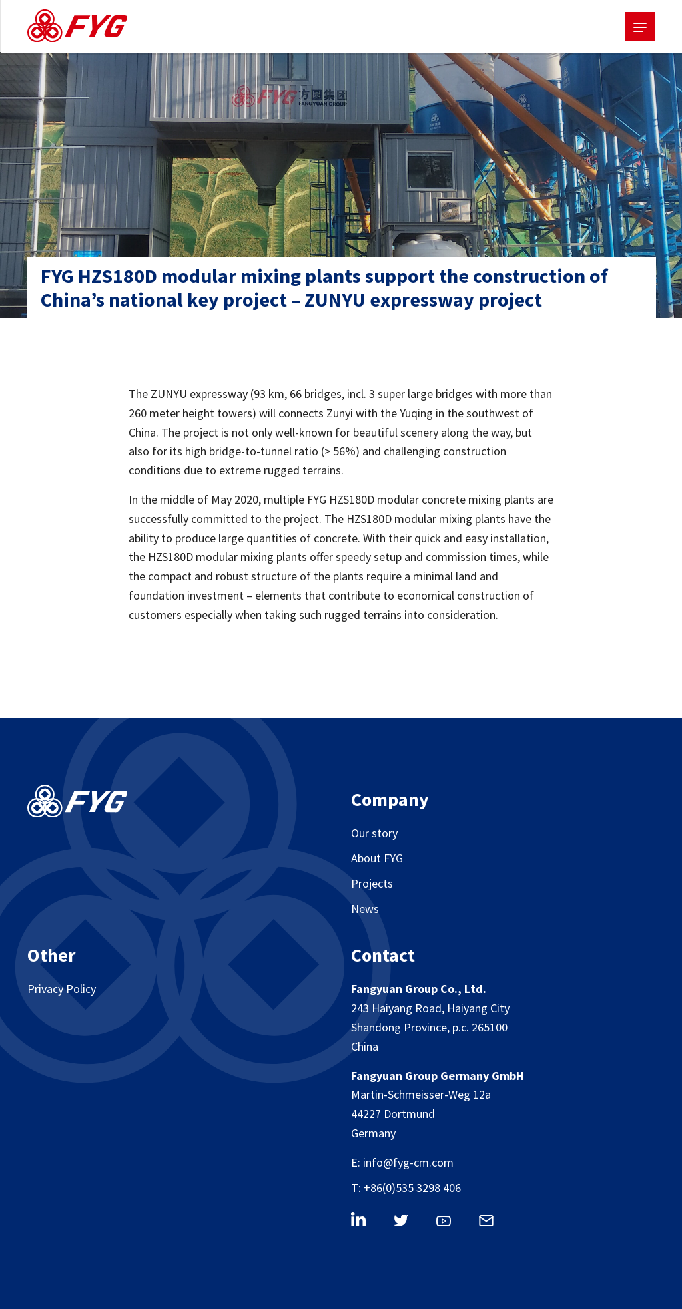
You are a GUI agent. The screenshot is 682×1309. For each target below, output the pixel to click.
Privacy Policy (61, 988)
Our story (374, 833)
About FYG (377, 858)
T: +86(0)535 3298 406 (406, 1187)
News (365, 908)
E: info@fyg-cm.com (402, 1162)
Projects (372, 883)
